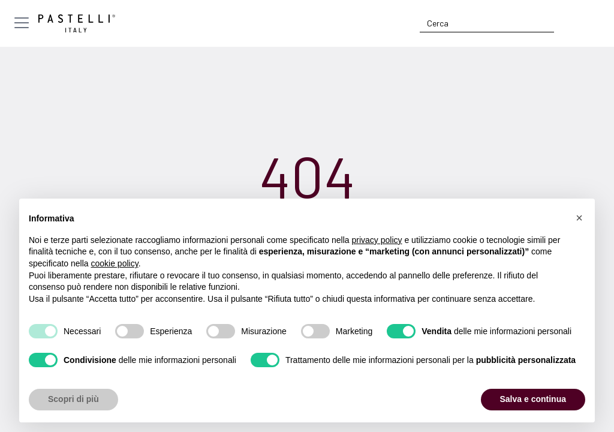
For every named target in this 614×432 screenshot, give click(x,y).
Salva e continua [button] (533, 399)
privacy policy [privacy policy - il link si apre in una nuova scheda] (377, 240)
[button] (579, 217)
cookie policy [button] (115, 263)
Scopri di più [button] (73, 399)
